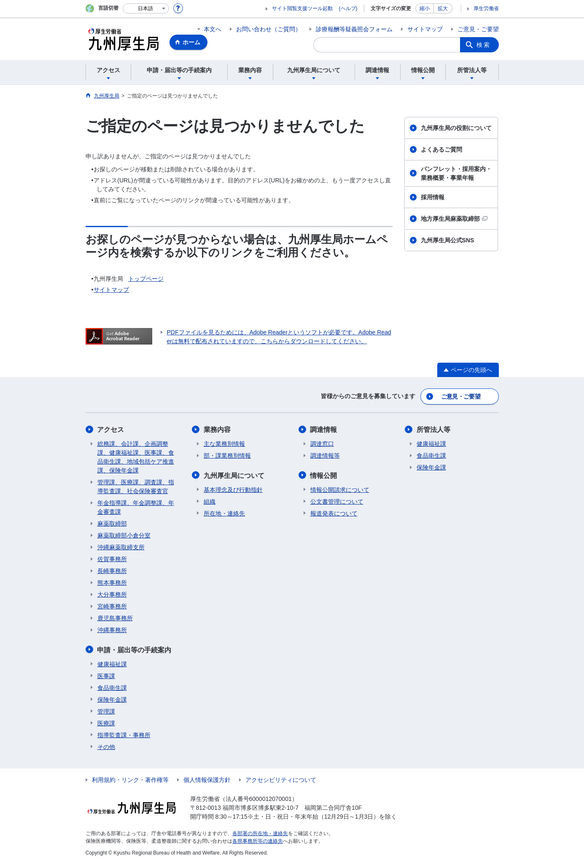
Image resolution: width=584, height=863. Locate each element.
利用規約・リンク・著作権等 (130, 779)
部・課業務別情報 (227, 455)
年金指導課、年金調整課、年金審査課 (135, 507)
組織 (209, 500)
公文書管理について (336, 500)
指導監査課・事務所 (124, 734)
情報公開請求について (339, 489)
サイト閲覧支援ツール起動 (302, 8)
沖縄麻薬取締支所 (121, 546)
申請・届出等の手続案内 (134, 649)
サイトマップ (425, 29)
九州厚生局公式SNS (447, 240)
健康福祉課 (112, 663)
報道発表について (334, 512)
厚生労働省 (486, 8)
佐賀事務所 (112, 558)
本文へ (212, 29)
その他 (106, 746)
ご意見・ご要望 (478, 29)
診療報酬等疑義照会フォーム (354, 29)
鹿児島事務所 (115, 617)
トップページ (146, 278)
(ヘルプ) (348, 8)
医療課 (106, 722)
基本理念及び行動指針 (233, 489)
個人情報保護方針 (207, 779)
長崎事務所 (112, 570)
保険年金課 (112, 698)
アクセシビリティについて (280, 779)
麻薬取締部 (112, 523)
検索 (483, 44)
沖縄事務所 (112, 629)
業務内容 (217, 429)
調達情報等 (325, 455)
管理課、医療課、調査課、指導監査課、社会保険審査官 (135, 486)
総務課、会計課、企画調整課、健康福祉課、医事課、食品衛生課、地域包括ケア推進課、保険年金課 (135, 456)
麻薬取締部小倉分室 (124, 535)
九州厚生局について (234, 474)
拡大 (443, 8)
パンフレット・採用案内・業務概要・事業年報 (456, 173)
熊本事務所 (112, 582)
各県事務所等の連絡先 (257, 840)
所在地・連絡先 (224, 512)
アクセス (110, 429)
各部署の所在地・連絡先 (260, 833)
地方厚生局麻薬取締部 (454, 218)
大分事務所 (112, 594)
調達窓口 (322, 443)
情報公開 (323, 474)
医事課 (106, 675)
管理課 (106, 710)
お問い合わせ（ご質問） (268, 29)
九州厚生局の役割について (456, 128)
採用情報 (432, 197)
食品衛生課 (112, 687)
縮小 (425, 8)
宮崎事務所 (112, 605)
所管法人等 (433, 429)
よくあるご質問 (441, 149)
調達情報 (323, 429)
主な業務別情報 (224, 443)
